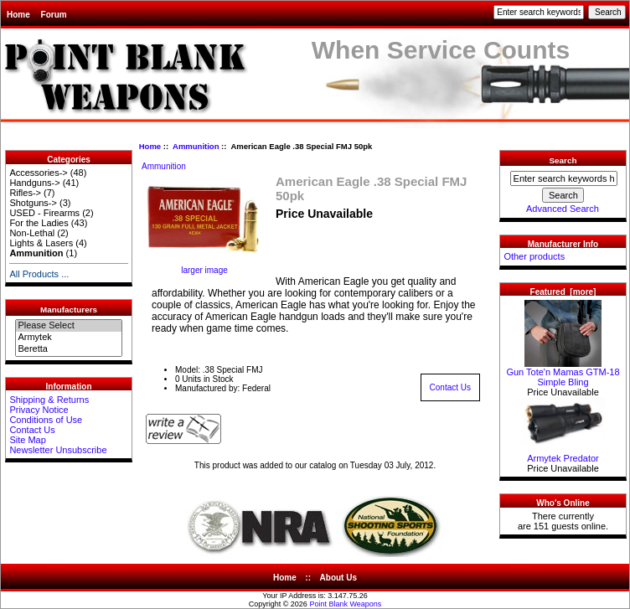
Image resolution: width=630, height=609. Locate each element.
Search (563, 160)
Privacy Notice (38, 410)
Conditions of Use (45, 420)
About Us (338, 577)
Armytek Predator (563, 454)
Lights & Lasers (41, 243)
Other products (534, 256)
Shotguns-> (33, 203)
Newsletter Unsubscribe (57, 450)
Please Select (68, 326)
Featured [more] (563, 292)
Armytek (68, 337)
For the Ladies (38, 223)
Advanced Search (562, 209)
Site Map (27, 440)
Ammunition (196, 146)
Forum (54, 14)
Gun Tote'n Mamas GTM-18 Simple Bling (562, 373)
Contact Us (31, 430)
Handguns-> (34, 183)
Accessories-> (38, 173)
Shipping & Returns (49, 400)
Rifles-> (25, 193)
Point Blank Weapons (345, 604)
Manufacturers (68, 309)
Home (18, 14)
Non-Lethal (31, 233)
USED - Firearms (44, 213)
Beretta (68, 349)
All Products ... (39, 274)
